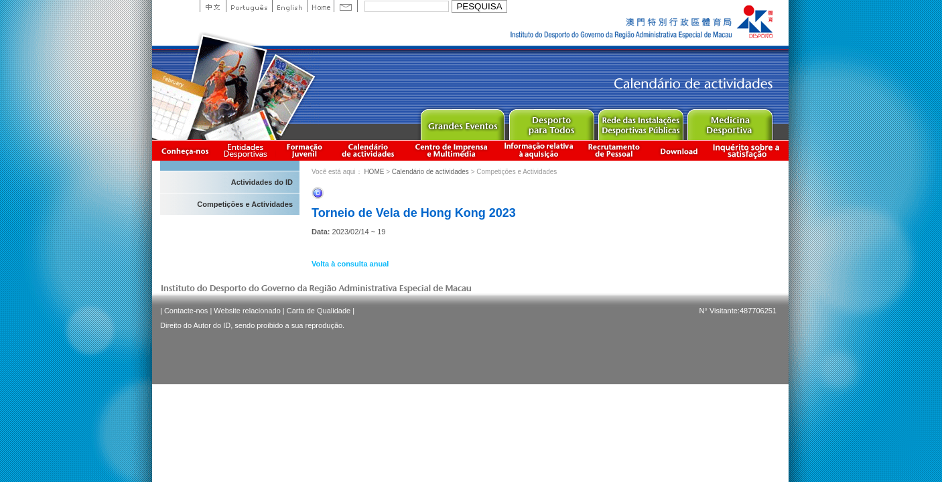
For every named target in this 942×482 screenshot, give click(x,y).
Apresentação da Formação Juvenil (304, 150)
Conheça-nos (185, 150)
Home (320, 6)
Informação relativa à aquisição (538, 150)
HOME (374, 171)
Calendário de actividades (368, 150)
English (289, 6)
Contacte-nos (186, 311)
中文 (213, 6)
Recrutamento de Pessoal (614, 150)
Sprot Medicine (729, 121)
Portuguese (249, 6)
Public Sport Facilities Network (640, 121)
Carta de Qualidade (318, 311)
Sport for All (551, 121)
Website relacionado (247, 311)
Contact (346, 6)
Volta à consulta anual (350, 264)
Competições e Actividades (245, 204)
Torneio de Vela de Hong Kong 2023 (414, 213)
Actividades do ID (262, 182)
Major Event (462, 121)
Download (679, 150)
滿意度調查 (748, 150)
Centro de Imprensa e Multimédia (452, 150)
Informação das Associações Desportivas (247, 150)
